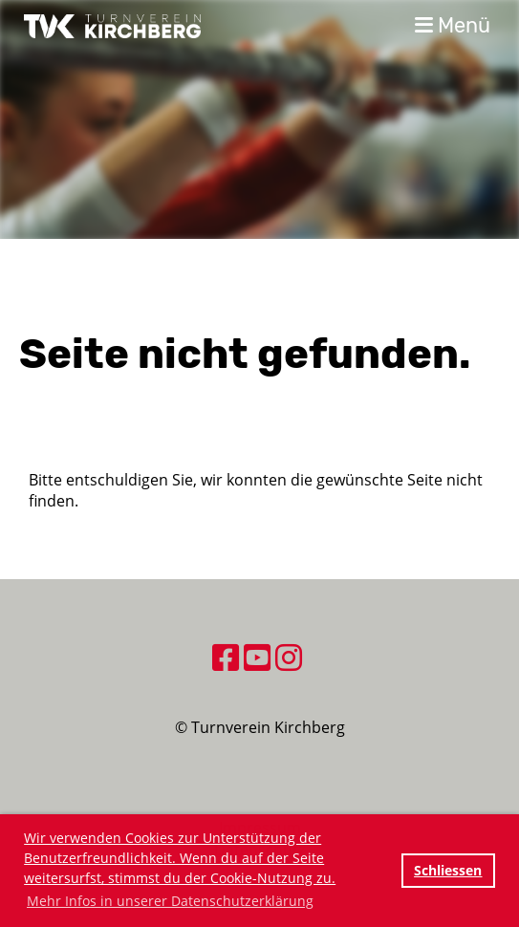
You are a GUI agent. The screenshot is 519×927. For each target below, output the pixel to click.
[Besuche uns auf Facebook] (225, 657)
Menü (452, 25)
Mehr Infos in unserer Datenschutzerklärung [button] (170, 901)
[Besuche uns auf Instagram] (288, 657)
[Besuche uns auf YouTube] (257, 657)
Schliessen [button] (448, 870)
